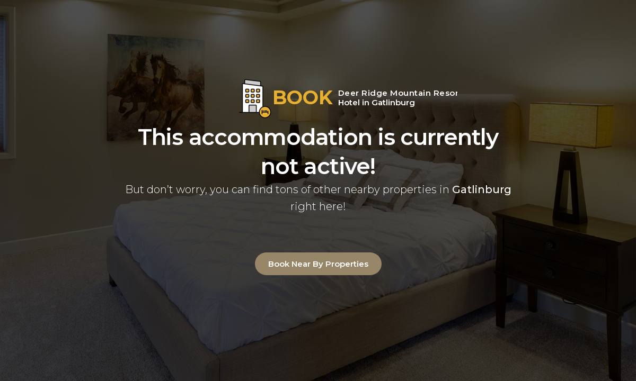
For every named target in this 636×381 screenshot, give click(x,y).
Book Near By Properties (318, 264)
